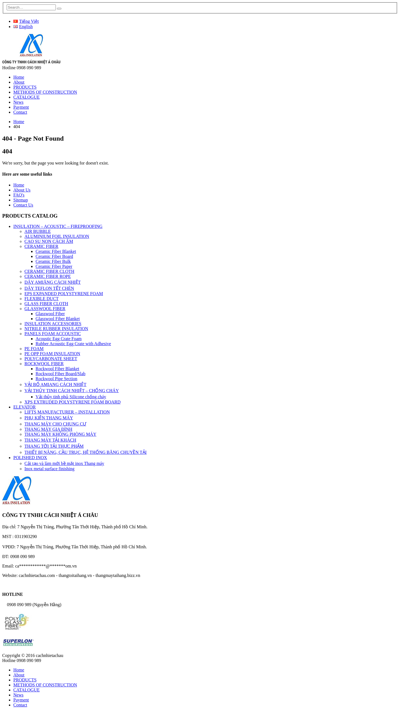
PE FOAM (34, 348)
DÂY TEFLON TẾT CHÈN (49, 288)
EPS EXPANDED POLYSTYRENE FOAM (63, 293)
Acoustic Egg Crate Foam (59, 338)
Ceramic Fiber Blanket (56, 251)
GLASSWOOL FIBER (44, 308)
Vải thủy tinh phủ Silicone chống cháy (71, 396)
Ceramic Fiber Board (54, 256)
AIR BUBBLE (37, 231)
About (18, 82)
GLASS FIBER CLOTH (46, 303)
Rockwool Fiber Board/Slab (61, 373)
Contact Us (23, 205)
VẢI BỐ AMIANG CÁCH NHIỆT (55, 384)
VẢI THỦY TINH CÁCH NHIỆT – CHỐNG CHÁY (71, 390)
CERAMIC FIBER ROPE (47, 276)
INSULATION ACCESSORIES (52, 323)
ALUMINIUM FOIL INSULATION (56, 236)
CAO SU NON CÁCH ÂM (48, 241)
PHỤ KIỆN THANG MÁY (48, 417)
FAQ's (18, 195)
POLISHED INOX (30, 457)
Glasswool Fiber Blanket (58, 318)
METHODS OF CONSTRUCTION (45, 92)
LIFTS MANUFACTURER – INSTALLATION (67, 412)
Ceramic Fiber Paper (54, 266)
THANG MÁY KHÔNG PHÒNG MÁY (60, 434)
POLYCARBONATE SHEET (50, 358)
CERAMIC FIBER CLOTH (49, 271)
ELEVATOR (24, 407)
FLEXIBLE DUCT (41, 298)
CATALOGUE (26, 97)
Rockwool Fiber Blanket (57, 368)
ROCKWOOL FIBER (44, 363)
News (18, 102)
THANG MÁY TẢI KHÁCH (50, 440)
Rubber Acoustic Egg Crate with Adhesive (73, 343)
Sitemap (20, 200)
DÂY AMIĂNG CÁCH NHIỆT (52, 282)
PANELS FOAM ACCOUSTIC (52, 333)
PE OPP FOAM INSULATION (52, 353)
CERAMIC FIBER (41, 246)
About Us (22, 190)
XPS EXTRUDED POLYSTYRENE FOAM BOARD (72, 402)
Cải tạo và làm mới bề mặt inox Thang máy (64, 463)
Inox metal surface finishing (49, 468)
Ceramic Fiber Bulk (53, 261)
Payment (21, 107)
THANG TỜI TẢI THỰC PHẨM (54, 446)
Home (18, 77)
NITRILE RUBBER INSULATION (56, 328)
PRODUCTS (25, 87)
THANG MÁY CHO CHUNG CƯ (55, 424)
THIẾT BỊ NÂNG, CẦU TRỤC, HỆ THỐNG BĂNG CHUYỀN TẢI (85, 452)
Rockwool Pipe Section (56, 378)
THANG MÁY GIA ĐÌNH (48, 429)
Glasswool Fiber (50, 313)
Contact (20, 112)
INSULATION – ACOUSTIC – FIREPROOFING (57, 226)
